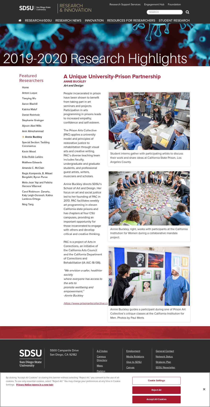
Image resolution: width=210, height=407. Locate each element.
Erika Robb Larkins (32, 157)
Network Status (164, 356)
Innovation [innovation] (94, 20)
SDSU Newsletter (165, 367)
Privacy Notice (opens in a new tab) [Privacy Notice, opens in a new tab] (34, 384)
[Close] (204, 389)
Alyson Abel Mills (31, 125)
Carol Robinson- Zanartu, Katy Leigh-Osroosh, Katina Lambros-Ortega (37, 195)
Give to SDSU (134, 362)
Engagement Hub (154, 4)
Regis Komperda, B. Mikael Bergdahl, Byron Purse (37, 175)
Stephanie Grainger (33, 120)
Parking (101, 371)
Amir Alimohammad (33, 131)
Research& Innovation (76, 8)
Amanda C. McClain (33, 167)
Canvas (130, 367)
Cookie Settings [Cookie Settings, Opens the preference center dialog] (156, 380)
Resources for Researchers (131, 20)
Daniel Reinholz (31, 114)
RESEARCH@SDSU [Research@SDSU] (38, 20)
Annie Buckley (33, 136)
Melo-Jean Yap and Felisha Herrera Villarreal (37, 184)
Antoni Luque (29, 92)
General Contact (165, 351)
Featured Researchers (31, 78)
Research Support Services (125, 4)
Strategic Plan (163, 362)
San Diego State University (37, 8)
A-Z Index (102, 351)
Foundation (174, 4)
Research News (68, 20)
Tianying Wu (29, 98)
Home (25, 87)
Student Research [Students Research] (174, 20)
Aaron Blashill (29, 103)
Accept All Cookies (156, 399)
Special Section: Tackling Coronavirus (36, 144)
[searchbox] (165, 12)
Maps (100, 365)
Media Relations (135, 356)
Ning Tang (28, 204)
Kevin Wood (29, 151)
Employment (133, 351)
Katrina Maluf (29, 109)
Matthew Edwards (32, 162)
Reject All (156, 390)
